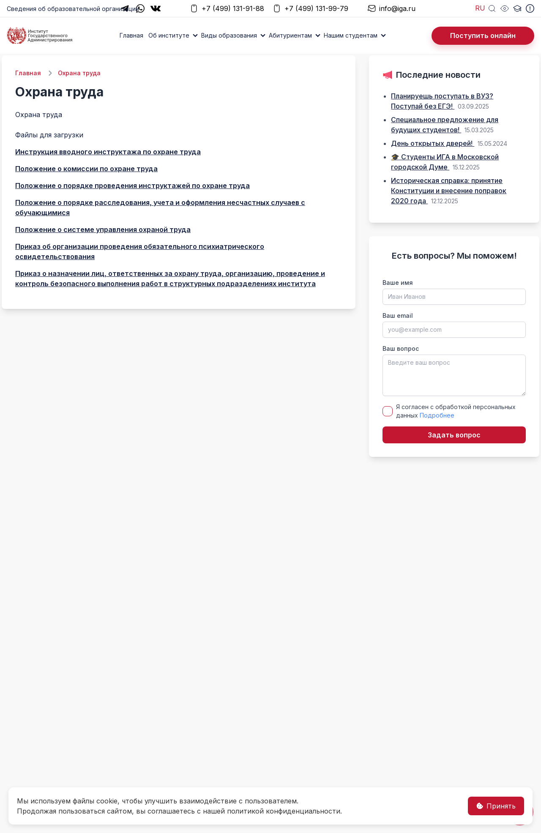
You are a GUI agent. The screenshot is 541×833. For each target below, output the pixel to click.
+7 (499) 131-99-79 (310, 8)
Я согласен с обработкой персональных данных (456, 411)
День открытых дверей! (432, 143)
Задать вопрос (454, 435)
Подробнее (437, 415)
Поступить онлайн (483, 35)
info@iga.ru (391, 8)
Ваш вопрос (401, 348)
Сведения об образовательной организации (73, 8)
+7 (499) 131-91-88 (227, 8)
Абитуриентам (290, 35)
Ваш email (398, 315)
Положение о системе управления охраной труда (103, 229)
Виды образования (229, 35)
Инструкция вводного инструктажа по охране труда (108, 151)
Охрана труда (79, 72)
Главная (131, 35)
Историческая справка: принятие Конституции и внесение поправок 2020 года (448, 190)
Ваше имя (398, 282)
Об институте (168, 35)
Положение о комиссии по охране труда (86, 168)
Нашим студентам (350, 35)
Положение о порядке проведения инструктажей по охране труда (132, 185)
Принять (496, 806)
